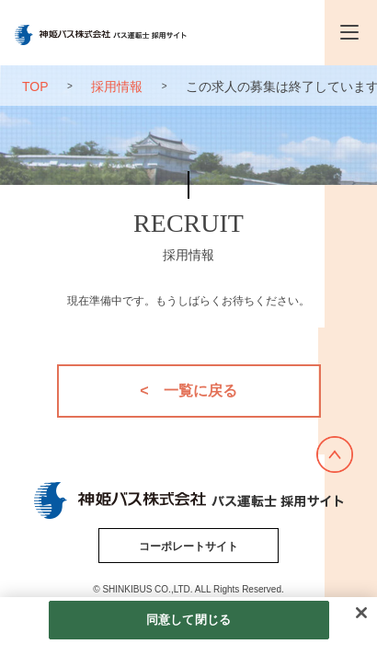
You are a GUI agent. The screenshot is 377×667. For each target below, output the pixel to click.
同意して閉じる (188, 620)
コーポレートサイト (188, 546)
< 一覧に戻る (188, 390)
